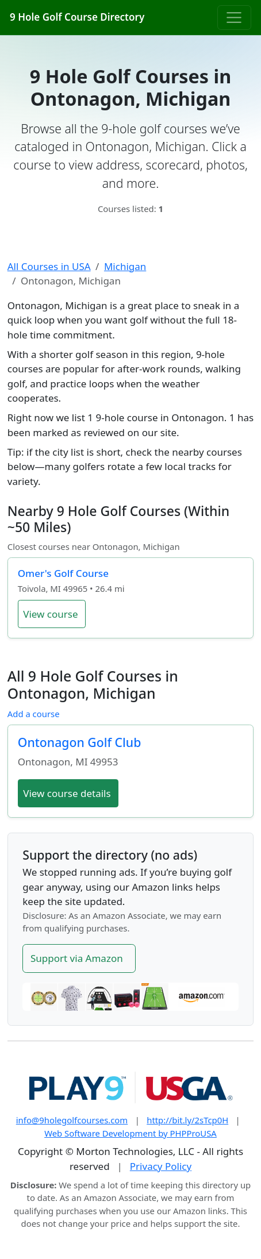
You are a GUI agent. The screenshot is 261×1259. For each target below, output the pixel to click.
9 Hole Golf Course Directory (77, 17)
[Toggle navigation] (234, 17)
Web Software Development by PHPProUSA (130, 1133)
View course (50, 614)
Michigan (125, 266)
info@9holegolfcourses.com (72, 1120)
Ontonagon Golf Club (79, 742)
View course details (66, 793)
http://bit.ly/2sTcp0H (187, 1120)
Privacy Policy (160, 1166)
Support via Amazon (76, 958)
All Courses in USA (49, 266)
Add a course (33, 713)
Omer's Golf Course (63, 573)
